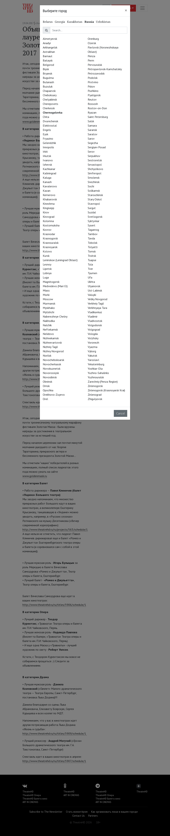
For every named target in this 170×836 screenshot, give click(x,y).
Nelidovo (48, 334)
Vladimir (93, 316)
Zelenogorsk (95, 386)
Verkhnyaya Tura (97, 308)
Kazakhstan (74, 22)
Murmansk (49, 303)
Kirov (46, 212)
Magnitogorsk (51, 282)
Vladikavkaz (95, 312)
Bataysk (48, 60)
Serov (91, 151)
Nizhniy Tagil (50, 347)
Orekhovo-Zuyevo (54, 394)
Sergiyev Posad (97, 147)
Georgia (60, 22)
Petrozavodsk (96, 73)
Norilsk (47, 355)
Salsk (91, 121)
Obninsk (47, 381)
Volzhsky (93, 338)
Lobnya (47, 273)
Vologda (93, 334)
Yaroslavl (93, 360)
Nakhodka (49, 321)
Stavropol (94, 203)
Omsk (46, 386)
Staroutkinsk (95, 195)
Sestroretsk (95, 160)
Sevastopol (95, 164)
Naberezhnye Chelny (55, 316)
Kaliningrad (49, 173)
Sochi (91, 186)
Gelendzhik (49, 143)
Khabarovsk (50, 199)
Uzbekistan (103, 22)
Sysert (91, 225)
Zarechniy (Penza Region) (103, 381)
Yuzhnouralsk (96, 377)
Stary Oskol (95, 199)
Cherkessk (49, 108)
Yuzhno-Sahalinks (98, 373)
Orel (45, 399)
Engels (47, 130)
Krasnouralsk (51, 242)
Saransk (92, 130)
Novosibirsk (50, 377)
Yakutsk (92, 355)
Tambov (93, 234)
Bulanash (48, 82)
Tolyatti (93, 247)
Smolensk (93, 177)
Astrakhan (49, 52)
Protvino (93, 82)
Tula (90, 264)
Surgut (92, 208)
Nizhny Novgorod (53, 351)
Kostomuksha (51, 225)
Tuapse (92, 260)
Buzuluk (48, 86)
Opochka (48, 390)
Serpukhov (94, 156)
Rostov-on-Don (97, 108)
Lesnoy (47, 264)
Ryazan (92, 112)
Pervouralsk (95, 65)
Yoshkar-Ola (95, 368)
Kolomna (48, 221)
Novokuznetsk (51, 368)
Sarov (91, 138)
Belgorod (48, 65)
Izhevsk (47, 164)
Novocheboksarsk (53, 360)
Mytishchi (48, 312)
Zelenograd (94, 394)
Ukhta (91, 282)
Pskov (91, 86)
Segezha (93, 143)
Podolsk (93, 78)
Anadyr (47, 43)
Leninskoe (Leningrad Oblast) (60, 260)
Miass (46, 290)
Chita (46, 117)
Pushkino (93, 91)
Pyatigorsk (94, 95)
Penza (91, 56)
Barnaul (47, 56)
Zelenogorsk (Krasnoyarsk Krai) (106, 390)
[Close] (126, 10)
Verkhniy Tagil (96, 303)
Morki (46, 295)
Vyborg (92, 351)
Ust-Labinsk (95, 290)
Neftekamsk (50, 329)
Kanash (47, 182)
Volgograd (94, 329)
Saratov (92, 134)
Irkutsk (47, 156)
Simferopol (94, 173)
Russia (89, 22)
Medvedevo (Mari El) (55, 286)
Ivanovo (48, 160)
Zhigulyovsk (95, 399)
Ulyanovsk (94, 286)
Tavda (91, 238)
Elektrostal (50, 125)
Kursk (46, 256)
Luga (46, 277)
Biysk (46, 69)
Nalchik (47, 325)
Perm (91, 60)
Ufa (90, 277)
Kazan (46, 190)
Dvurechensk (50, 121)
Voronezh (93, 342)
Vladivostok (95, 321)
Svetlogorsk (95, 216)
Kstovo (47, 251)
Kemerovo (49, 195)
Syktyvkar (93, 221)
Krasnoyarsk (50, 247)
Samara (92, 125)
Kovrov (47, 229)
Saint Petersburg (98, 117)
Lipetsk (47, 269)
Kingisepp (48, 208)
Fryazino (48, 138)
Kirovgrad (48, 216)
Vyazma (92, 347)
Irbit (45, 151)
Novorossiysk (51, 373)
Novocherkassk (52, 364)
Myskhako (49, 308)
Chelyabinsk (50, 99)
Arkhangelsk (50, 47)
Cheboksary (50, 95)
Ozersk (92, 43)
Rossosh (93, 104)
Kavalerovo (50, 186)
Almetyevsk (50, 39)
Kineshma (49, 203)
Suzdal (92, 212)
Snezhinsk (93, 182)
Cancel (120, 413)
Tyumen (92, 273)
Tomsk (92, 251)
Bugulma (48, 78)
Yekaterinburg (96, 364)
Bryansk (47, 73)
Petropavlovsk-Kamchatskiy (105, 69)
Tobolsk (92, 242)
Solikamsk (94, 190)
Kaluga (47, 177)
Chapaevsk (49, 91)
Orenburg (93, 39)
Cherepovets (50, 104)
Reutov (92, 99)
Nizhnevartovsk (52, 342)
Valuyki (92, 295)
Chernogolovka (52, 112)
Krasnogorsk (50, 238)
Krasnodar (49, 234)
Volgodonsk (95, 325)
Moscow (48, 299)
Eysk (45, 134)
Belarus (48, 22)
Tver (90, 269)
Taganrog (93, 229)
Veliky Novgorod (97, 299)
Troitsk (92, 256)
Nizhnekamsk (51, 338)
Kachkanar (49, 169)
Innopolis (48, 147)
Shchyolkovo (95, 169)
